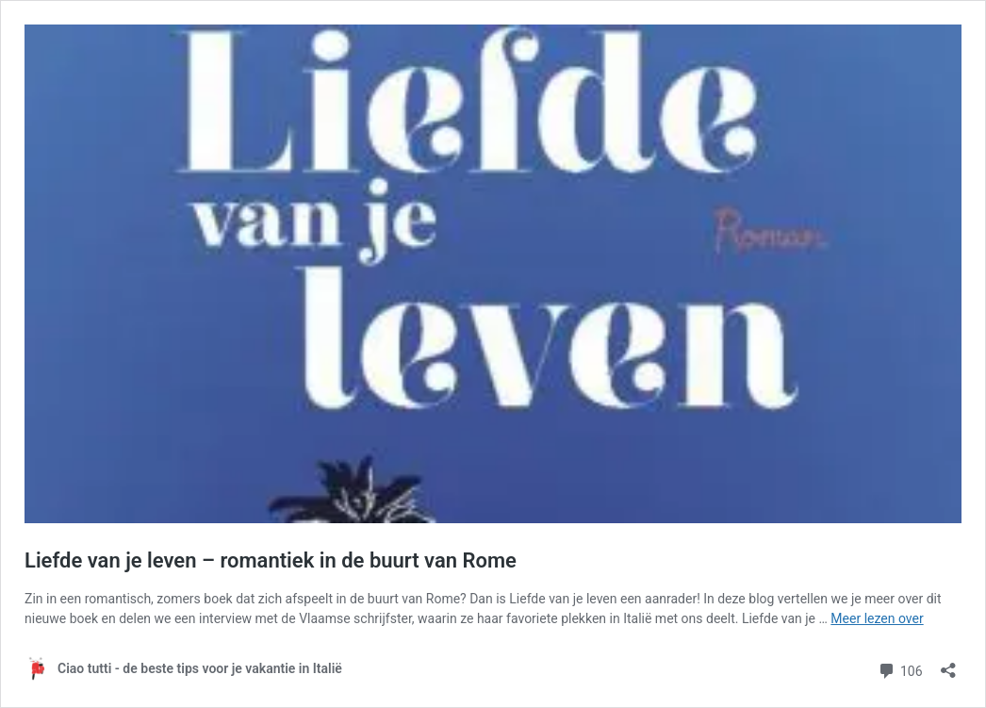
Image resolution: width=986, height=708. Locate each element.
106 (900, 669)
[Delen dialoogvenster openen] (948, 664)
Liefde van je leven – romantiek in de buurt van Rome (271, 560)
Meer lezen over (876, 618)
